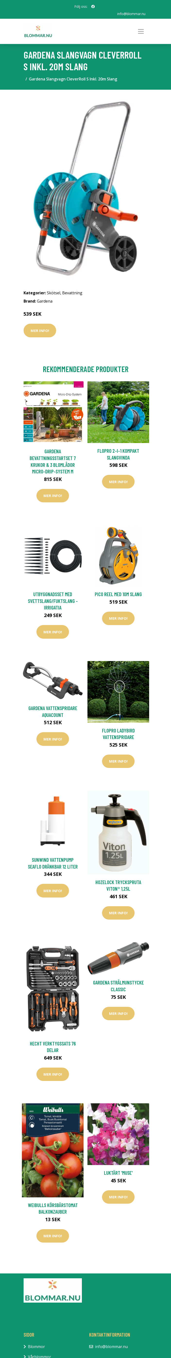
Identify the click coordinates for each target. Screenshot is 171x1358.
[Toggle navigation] (140, 31)
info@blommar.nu (131, 13)
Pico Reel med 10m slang (118, 594)
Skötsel (53, 293)
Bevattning (72, 293)
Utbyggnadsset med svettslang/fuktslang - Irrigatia (53, 600)
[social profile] (93, 6)
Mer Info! (40, 330)
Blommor (36, 1346)
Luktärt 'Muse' (118, 1173)
